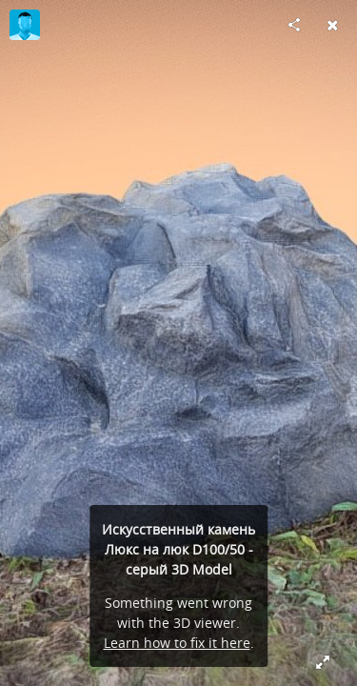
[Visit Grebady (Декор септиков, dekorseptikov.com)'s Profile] (25, 25)
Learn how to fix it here (177, 643)
